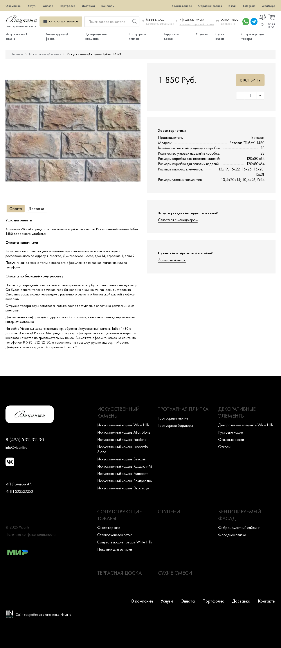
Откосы (224, 446)
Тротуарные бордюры (175, 425)
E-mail (232, 6)
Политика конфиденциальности (30, 534)
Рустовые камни (230, 432)
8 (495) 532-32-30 (192, 20)
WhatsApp (269, 6)
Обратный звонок (210, 6)
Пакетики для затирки (114, 549)
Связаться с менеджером (178, 219)
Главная (17, 54)
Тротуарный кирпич (173, 418)
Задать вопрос (181, 6)
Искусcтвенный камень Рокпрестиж (124, 480)
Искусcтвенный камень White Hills (123, 424)
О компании (13, 6)
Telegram (249, 6)
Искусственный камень (45, 54)
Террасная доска (171, 36)
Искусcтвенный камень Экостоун (123, 488)
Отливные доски (231, 439)
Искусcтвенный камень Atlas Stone (123, 432)
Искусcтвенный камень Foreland (121, 439)
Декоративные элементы (96, 36)
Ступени (202, 34)
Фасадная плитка (232, 534)
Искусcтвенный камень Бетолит (122, 459)
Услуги (32, 6)
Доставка (88, 6)
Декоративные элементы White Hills (245, 424)
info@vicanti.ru (16, 447)
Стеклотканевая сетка (114, 534)
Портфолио (67, 6)
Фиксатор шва (108, 527)
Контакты (107, 6)
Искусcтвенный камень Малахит (122, 473)
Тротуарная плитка (137, 36)
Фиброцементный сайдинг (238, 527)
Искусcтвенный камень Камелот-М (124, 466)
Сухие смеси (219, 36)
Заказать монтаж (172, 259)
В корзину (250, 80)
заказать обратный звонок (197, 24)
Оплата (48, 6)
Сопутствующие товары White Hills (124, 542)
